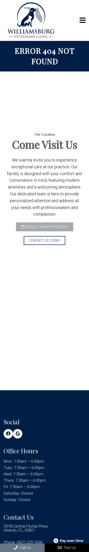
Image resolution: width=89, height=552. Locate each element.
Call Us (22, 547)
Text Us (67, 547)
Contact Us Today (44, 240)
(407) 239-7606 (29, 542)
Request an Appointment (44, 227)
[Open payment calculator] (68, 540)
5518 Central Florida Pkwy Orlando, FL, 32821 (26, 528)
